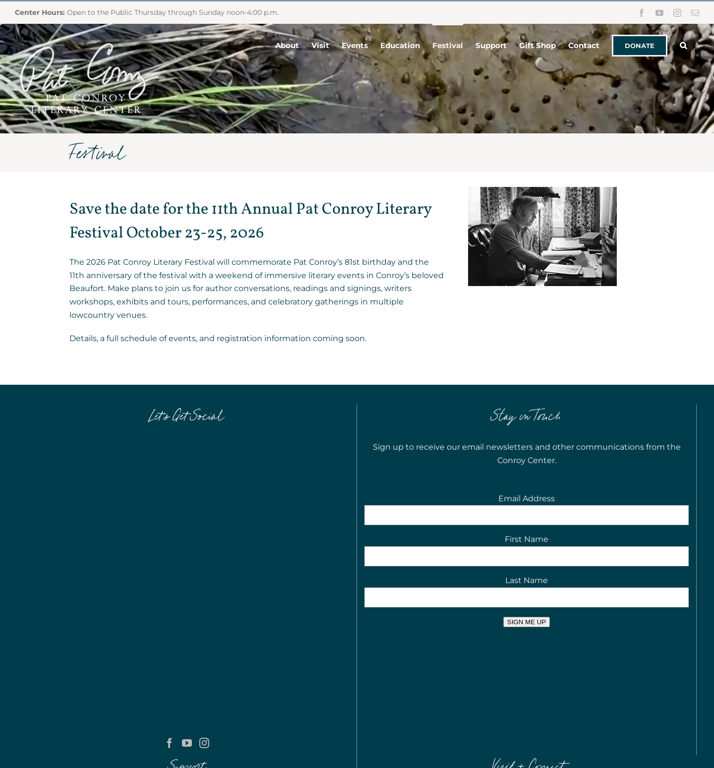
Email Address (526, 498)
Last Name (526, 580)
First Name (526, 539)
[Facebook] (170, 484)
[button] (683, 44)
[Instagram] (204, 484)
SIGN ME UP (526, 622)
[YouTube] (187, 484)
